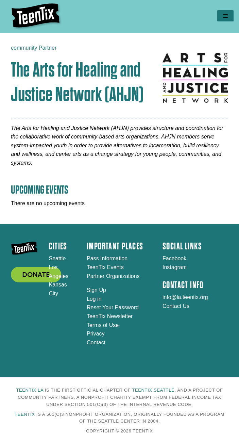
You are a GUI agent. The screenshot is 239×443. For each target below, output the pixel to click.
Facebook (174, 258)
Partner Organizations (113, 276)
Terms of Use (103, 325)
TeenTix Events (105, 267)
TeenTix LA (29, 390)
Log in (94, 299)
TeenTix (25, 414)
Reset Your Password (113, 307)
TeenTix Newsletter (110, 316)
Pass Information (107, 258)
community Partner (33, 48)
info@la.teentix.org (185, 297)
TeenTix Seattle (153, 390)
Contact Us (176, 306)
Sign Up (96, 290)
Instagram (175, 267)
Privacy (95, 334)
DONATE (36, 274)
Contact (96, 342)
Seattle (57, 258)
